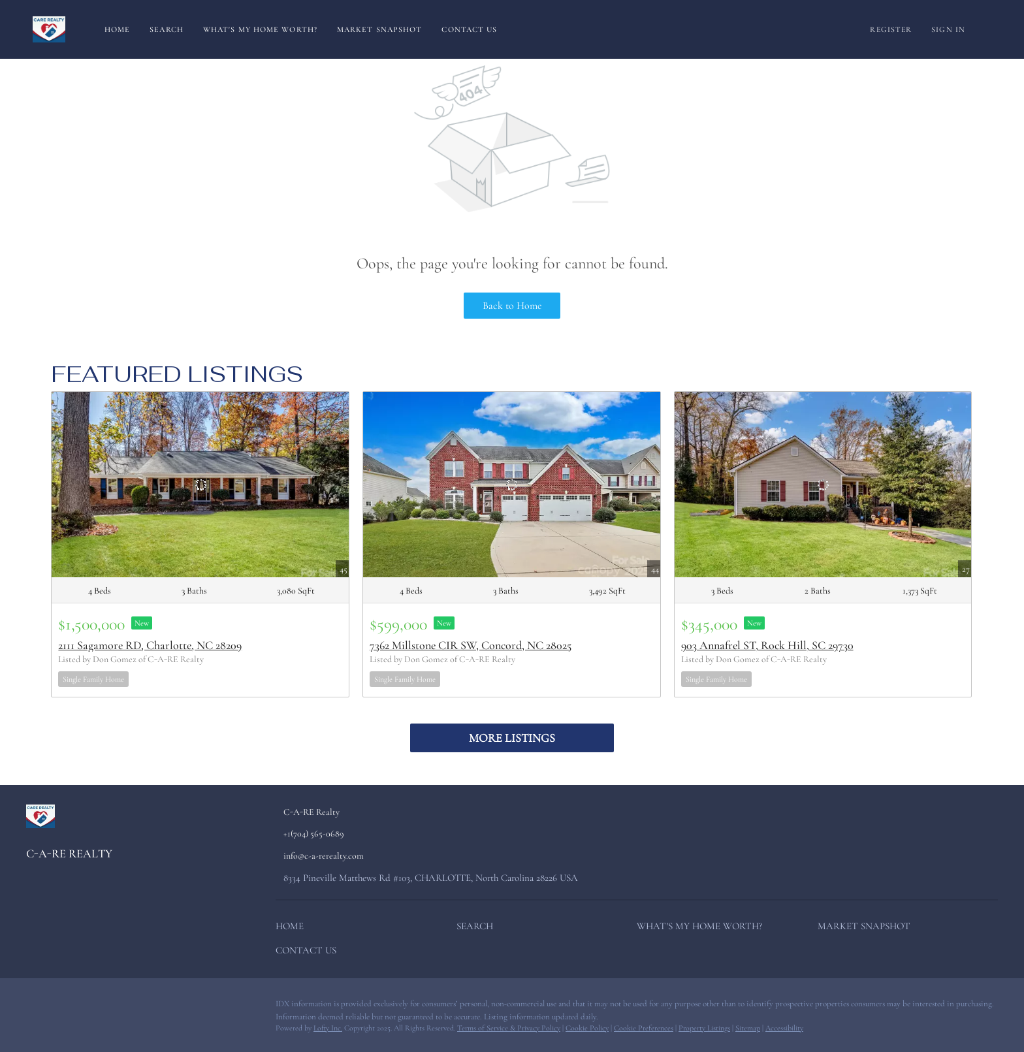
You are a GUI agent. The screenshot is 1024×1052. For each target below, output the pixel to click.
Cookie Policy (587, 1027)
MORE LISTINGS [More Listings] (512, 738)
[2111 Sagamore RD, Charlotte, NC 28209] (200, 484)
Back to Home (512, 305)
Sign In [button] (948, 29)
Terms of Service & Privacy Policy (508, 1027)
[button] (293, 928)
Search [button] (167, 29)
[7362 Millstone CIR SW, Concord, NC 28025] (511, 484)
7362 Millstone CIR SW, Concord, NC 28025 (470, 645)
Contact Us (469, 29)
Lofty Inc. (327, 1027)
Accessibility (784, 1027)
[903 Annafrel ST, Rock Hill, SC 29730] (823, 484)
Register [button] (891, 29)
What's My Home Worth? (260, 29)
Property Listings (704, 1027)
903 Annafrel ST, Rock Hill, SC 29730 (767, 645)
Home (117, 29)
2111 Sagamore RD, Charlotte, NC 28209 (150, 645)
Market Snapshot (380, 29)
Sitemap (747, 1027)
